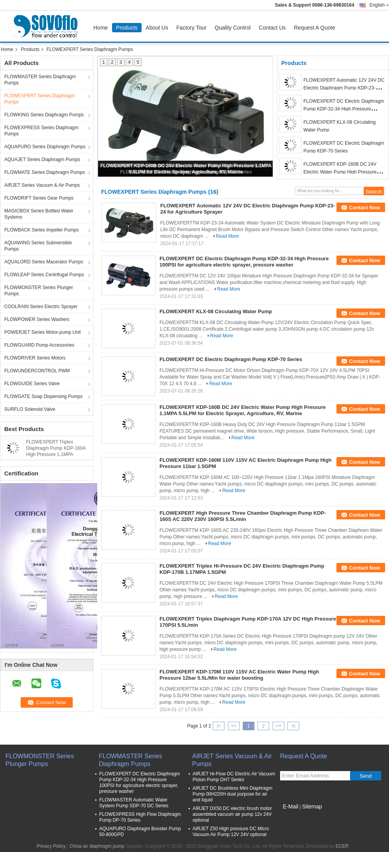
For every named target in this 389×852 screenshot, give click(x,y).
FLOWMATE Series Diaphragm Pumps (44, 172)
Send (365, 776)
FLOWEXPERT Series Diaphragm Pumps (39, 99)
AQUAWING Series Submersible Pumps (38, 246)
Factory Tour (191, 28)
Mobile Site (294, 816)
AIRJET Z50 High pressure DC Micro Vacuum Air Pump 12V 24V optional (231, 831)
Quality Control (233, 28)
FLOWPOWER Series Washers (37, 319)
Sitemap (312, 806)
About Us (157, 28)
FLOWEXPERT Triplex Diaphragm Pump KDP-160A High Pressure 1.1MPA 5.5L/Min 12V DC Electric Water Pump (56, 454)
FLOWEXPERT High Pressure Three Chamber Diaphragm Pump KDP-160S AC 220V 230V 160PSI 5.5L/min (242, 516)
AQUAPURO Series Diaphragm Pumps (45, 146)
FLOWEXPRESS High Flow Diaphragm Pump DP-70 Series (140, 817)
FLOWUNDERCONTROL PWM (37, 370)
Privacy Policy (51, 846)
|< (219, 726)
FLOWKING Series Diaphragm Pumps (44, 114)
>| (293, 726)
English (379, 5)
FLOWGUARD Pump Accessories (39, 345)
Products (126, 28)
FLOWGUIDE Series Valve (32, 383)
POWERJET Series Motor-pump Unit (42, 332)
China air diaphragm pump (96, 846)
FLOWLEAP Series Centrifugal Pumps (44, 274)
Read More (227, 236)
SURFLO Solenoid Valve (29, 409)
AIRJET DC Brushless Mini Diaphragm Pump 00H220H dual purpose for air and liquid (232, 794)
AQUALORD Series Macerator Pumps (43, 262)
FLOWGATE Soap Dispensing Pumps (43, 396)
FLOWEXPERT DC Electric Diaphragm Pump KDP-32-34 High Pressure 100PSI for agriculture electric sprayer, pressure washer (244, 262)
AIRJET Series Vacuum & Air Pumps (42, 185)
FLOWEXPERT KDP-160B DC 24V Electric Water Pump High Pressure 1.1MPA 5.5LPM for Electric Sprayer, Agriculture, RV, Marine (242, 410)
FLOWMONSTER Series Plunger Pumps (38, 290)
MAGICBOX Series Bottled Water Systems (39, 214)
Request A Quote (314, 28)
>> (278, 726)
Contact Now (364, 207)
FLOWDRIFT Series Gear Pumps (39, 198)
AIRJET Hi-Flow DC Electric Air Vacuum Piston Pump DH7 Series (234, 776)
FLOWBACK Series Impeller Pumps (41, 230)
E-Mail (290, 806)
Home (100, 28)
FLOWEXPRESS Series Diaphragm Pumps (41, 131)
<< (234, 726)
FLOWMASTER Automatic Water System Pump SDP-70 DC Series (133, 802)
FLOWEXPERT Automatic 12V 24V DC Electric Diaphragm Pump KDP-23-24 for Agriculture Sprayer (343, 87)
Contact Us (272, 28)
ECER (342, 846)
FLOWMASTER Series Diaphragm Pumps (40, 80)
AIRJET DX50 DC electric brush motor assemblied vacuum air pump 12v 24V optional (232, 814)
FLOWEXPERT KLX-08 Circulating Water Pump (215, 311)
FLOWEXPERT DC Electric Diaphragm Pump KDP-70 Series (230, 359)
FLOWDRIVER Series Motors (34, 358)
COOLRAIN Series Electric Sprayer (40, 306)
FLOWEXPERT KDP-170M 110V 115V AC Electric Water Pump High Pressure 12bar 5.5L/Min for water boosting (239, 675)
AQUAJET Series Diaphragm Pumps (42, 159)
